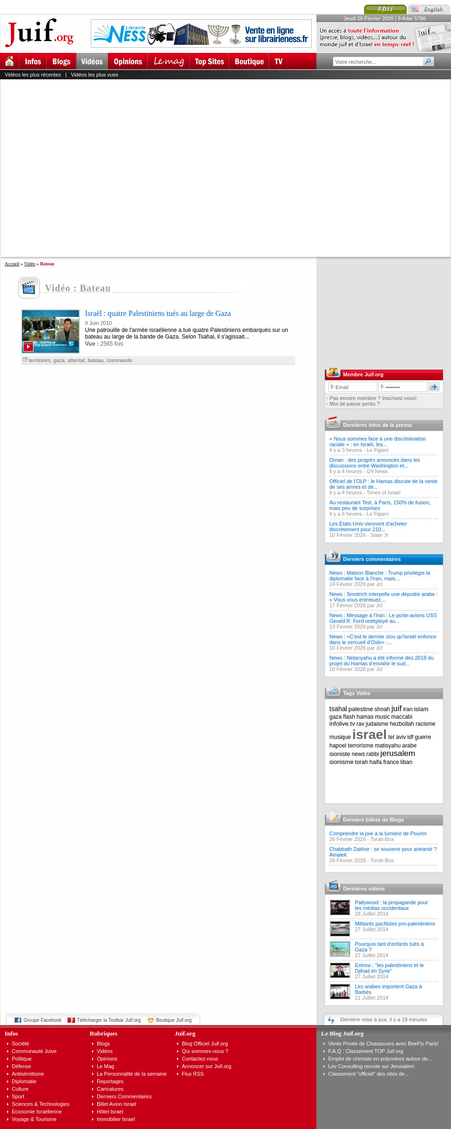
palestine (361, 709)
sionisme (342, 761)
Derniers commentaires (372, 559)
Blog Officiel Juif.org (205, 1043)
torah (361, 762)
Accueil (12, 263)
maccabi (402, 716)
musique (340, 737)
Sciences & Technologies (40, 1104)
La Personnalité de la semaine (132, 1074)
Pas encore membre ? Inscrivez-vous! (373, 398)
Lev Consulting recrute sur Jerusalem (371, 1066)
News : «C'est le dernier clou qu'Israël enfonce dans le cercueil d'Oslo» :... (383, 639)
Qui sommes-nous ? (205, 1051)
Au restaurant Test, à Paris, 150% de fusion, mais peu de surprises (380, 505)
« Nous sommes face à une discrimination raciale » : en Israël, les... (378, 441)
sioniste (340, 753)
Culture (20, 1089)
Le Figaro (377, 450)
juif (396, 708)
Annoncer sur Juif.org (206, 1066)
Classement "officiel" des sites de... (368, 1074)
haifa (375, 762)
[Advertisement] (88, 167)
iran (408, 709)
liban (406, 762)
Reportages (110, 1081)
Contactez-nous (200, 1058)
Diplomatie (24, 1081)
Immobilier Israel (116, 1119)
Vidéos (104, 1051)
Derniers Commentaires (124, 1096)
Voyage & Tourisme (34, 1119)
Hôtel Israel (110, 1111)
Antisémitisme (28, 1074)
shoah (382, 709)
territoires (40, 360)
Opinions (107, 1058)
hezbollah (402, 724)
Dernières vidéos (364, 888)
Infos (11, 1033)
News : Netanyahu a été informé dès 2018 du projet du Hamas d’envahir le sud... (382, 660)
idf (411, 737)
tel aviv (397, 737)
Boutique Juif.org (174, 1020)
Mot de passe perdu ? (355, 404)
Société (20, 1043)
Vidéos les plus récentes (33, 74)
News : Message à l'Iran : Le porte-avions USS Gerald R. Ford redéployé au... (383, 618)
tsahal (338, 709)
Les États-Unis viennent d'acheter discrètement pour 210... (368, 526)
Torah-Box (382, 839)
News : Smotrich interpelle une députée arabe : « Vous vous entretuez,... (384, 597)
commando (119, 360)
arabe (409, 745)
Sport (18, 1096)
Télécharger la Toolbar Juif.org (109, 1020)
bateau (96, 360)
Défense (21, 1066)
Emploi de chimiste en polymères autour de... (380, 1058)
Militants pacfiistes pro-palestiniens (395, 923)
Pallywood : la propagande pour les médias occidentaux (391, 905)
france (391, 762)
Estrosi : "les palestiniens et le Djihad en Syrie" (389, 968)
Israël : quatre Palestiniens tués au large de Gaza (158, 313)
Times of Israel (383, 492)
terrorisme (361, 745)
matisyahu (388, 745)
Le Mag (105, 1066)
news (358, 754)
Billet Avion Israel (116, 1104)
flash (349, 716)
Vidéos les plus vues (94, 74)
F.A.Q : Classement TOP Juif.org (365, 1051)
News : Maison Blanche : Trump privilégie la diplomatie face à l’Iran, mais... (380, 575)
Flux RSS (193, 1074)
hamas (365, 716)
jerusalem (397, 753)
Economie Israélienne (37, 1111)
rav (361, 724)
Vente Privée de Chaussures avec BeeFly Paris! (383, 1043)
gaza (59, 360)
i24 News (377, 471)
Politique (22, 1058)
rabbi (372, 754)
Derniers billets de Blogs (373, 820)
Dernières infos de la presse (378, 425)
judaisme (377, 724)
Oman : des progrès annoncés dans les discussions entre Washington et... (375, 462)
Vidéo (29, 263)
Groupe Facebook (42, 1020)
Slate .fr (379, 535)
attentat (76, 360)
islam (421, 709)
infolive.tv (342, 723)
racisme (425, 724)
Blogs (103, 1043)
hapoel (338, 745)
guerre (423, 737)
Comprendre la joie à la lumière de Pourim (378, 833)
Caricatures (110, 1089)
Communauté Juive (34, 1051)
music (382, 716)
